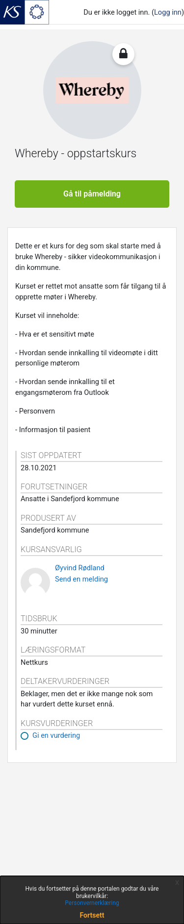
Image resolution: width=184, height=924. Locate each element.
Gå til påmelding (92, 193)
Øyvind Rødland (80, 567)
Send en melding (81, 579)
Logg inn (168, 12)
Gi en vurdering (56, 735)
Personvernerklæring (92, 903)
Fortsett (92, 915)
